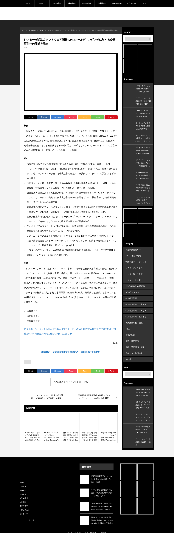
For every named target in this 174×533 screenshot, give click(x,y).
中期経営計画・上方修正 (135, 302)
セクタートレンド (133, 279)
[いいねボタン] (27, 362)
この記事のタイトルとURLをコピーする (71, 382)
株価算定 (72, 3)
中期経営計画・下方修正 (135, 308)
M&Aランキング (132, 290)
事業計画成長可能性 (134, 320)
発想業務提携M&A (133, 250)
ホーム (27, 3)
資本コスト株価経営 (134, 349)
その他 (128, 355)
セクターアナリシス (134, 267)
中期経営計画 (131, 296)
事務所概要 (117, 3)
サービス (42, 3)
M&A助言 (57, 3)
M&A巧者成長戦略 (133, 255)
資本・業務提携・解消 (135, 343)
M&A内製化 (87, 3)
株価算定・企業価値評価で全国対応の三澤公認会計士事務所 (70, 352)
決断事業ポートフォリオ (135, 261)
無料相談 (102, 3)
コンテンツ (147, 3)
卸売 (25, 48)
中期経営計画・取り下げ (135, 314)
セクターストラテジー (135, 273)
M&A (127, 326)
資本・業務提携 (132, 337)
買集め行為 (130, 331)
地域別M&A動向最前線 (135, 285)
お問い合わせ (132, 3)
